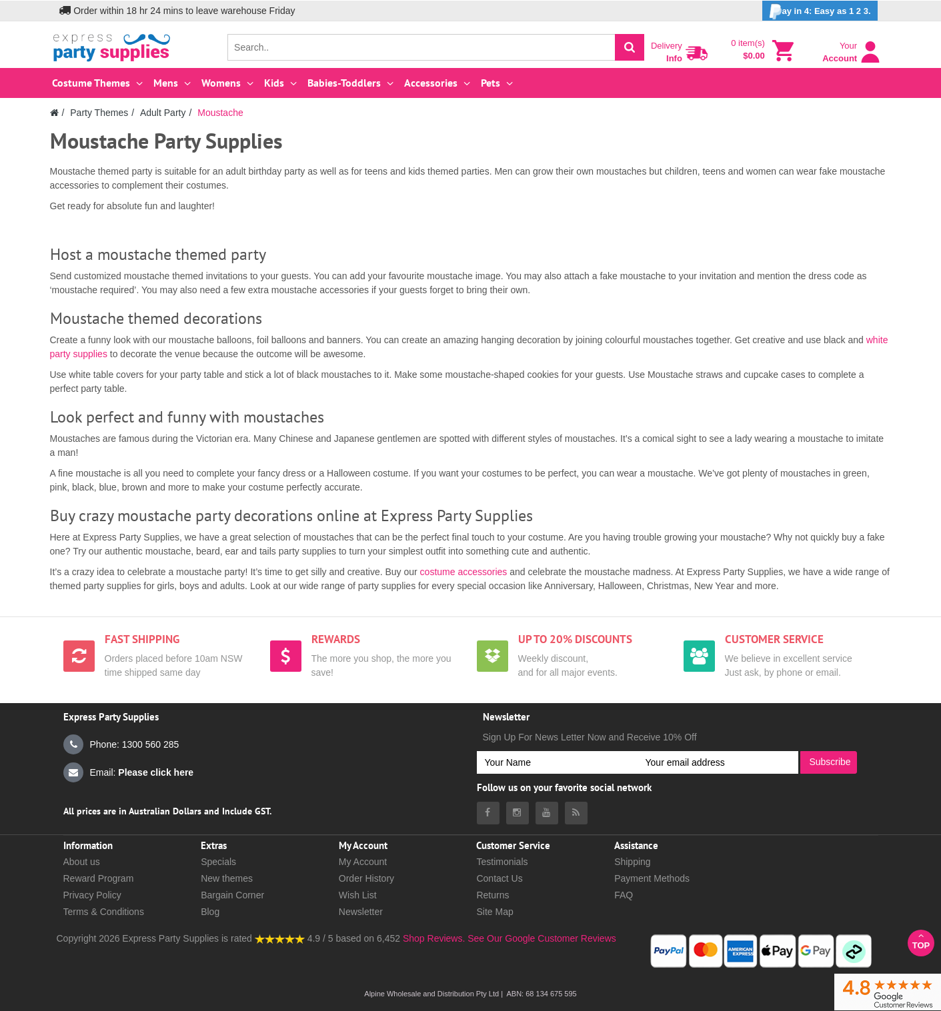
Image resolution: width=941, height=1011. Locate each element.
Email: (128, 772)
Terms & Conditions (103, 911)
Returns (492, 895)
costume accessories (464, 571)
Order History (366, 878)
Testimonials (502, 861)
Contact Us (499, 878)
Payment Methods (652, 878)
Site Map (494, 911)
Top (921, 940)
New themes (227, 878)
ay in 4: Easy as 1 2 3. (820, 12)
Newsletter (361, 911)
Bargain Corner (232, 895)
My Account (363, 861)
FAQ (623, 895)
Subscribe (829, 761)
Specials (218, 861)
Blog (210, 911)
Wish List (358, 895)
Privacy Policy (92, 895)
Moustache (220, 112)
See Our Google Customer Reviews (540, 938)
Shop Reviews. (434, 938)
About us (81, 861)
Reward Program (98, 878)
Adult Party (162, 112)
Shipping (632, 861)
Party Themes (99, 112)
